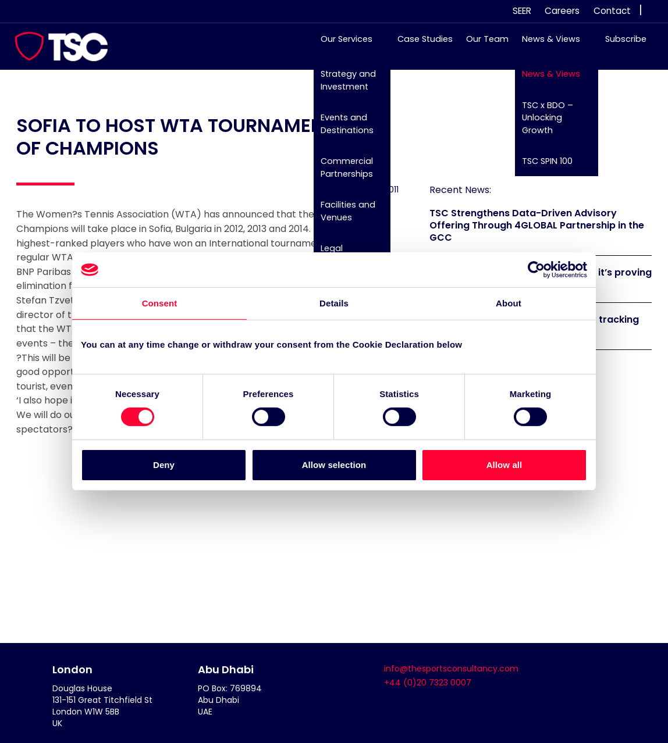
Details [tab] (334, 303)
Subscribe (620, 45)
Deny (164, 465)
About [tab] (508, 303)
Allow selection (334, 465)
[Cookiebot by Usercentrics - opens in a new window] (536, 269)
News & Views (545, 45)
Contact (612, 11)
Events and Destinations (341, 129)
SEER (522, 11)
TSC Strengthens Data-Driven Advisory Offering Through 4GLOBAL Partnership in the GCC (536, 225)
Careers (562, 11)
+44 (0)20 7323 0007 (427, 682)
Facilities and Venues (342, 216)
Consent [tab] (159, 303)
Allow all (504, 465)
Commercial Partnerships (341, 173)
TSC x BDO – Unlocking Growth (541, 123)
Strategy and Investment (342, 86)
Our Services (341, 45)
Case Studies (419, 45)
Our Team (481, 45)
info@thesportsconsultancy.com (451, 668)
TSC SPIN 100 (541, 167)
